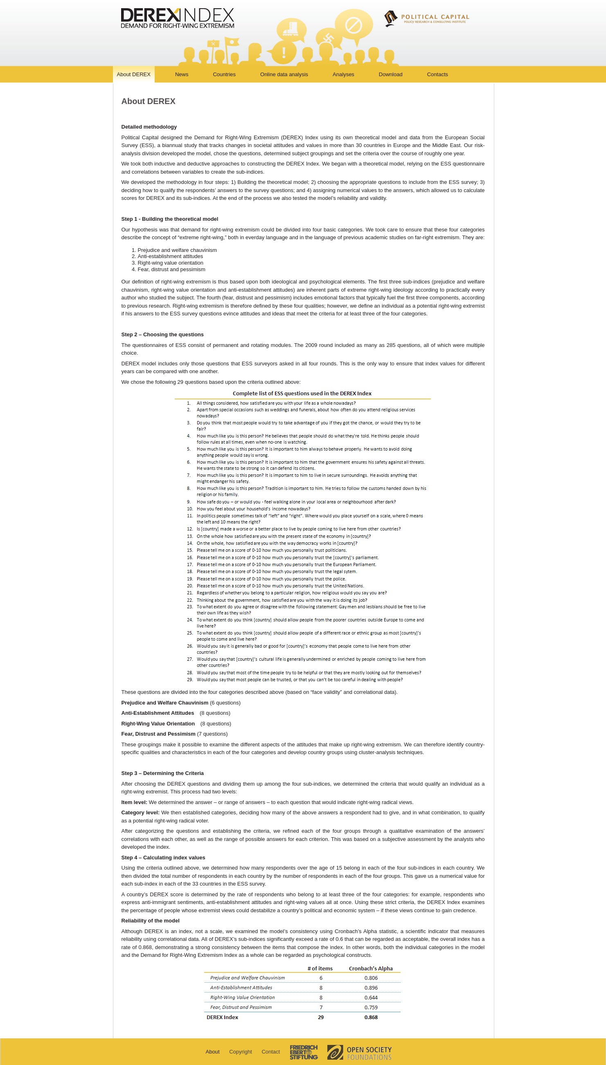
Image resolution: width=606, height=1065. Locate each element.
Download (391, 74)
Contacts (437, 74)
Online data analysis (284, 74)
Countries (224, 74)
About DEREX (134, 74)
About (213, 1052)
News (182, 74)
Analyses (343, 74)
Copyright (240, 1052)
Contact (270, 1052)
